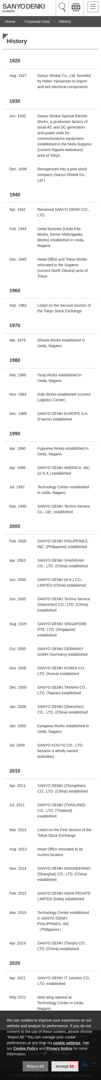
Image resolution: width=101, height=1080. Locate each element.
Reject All (35, 1066)
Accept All (65, 1066)
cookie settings (67, 1043)
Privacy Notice (59, 1048)
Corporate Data (38, 21)
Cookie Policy (25, 1048)
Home (10, 21)
